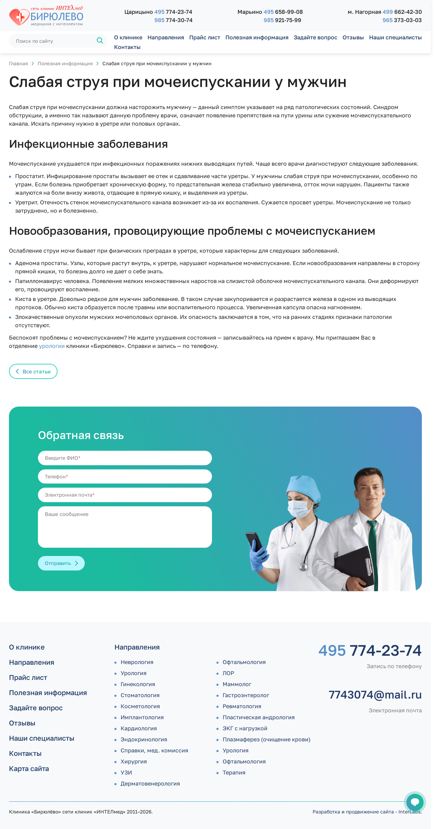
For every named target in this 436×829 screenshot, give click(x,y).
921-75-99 (282, 20)
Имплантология (142, 717)
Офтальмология (244, 662)
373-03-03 (402, 20)
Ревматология (242, 706)
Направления (166, 37)
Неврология (137, 662)
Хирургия (134, 761)
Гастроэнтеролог (246, 695)
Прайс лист (204, 37)
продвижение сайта (370, 812)
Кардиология (139, 728)
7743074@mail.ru (375, 694)
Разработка (326, 812)
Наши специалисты (395, 37)
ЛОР (228, 673)
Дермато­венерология (150, 783)
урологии (52, 345)
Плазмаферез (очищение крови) (267, 739)
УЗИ (126, 772)
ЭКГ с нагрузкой (245, 728)
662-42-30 (402, 11)
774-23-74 (173, 11)
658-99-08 (283, 11)
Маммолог (237, 684)
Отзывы (353, 37)
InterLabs (409, 812)
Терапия (234, 772)
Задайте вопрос (315, 37)
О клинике (128, 37)
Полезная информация (256, 37)
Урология (133, 673)
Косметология (140, 706)
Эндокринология (144, 739)
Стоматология (140, 695)
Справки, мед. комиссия (154, 750)
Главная (18, 63)
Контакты (127, 46)
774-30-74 (173, 20)
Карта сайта (29, 768)
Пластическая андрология (259, 717)
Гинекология (138, 684)
